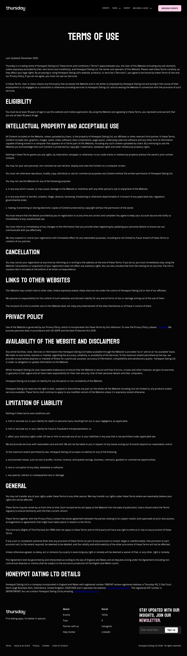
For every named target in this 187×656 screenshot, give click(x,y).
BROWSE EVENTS (170, 8)
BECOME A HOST (140, 8)
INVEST (127, 8)
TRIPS (114, 8)
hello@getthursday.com (85, 591)
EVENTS (105, 8)
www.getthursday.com (118, 588)
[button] (117, 8)
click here (162, 327)
